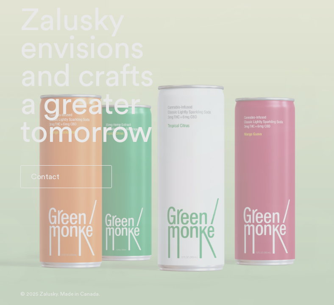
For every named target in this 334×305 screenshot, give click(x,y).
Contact (45, 176)
